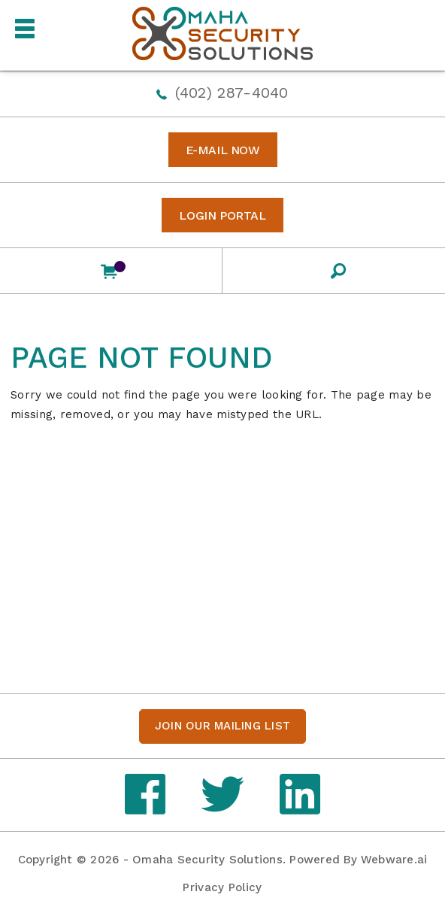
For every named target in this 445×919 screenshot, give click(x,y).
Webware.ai (394, 859)
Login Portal (222, 215)
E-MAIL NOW (223, 150)
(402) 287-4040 (232, 92)
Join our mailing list (222, 725)
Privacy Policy (222, 887)
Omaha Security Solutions (207, 859)
